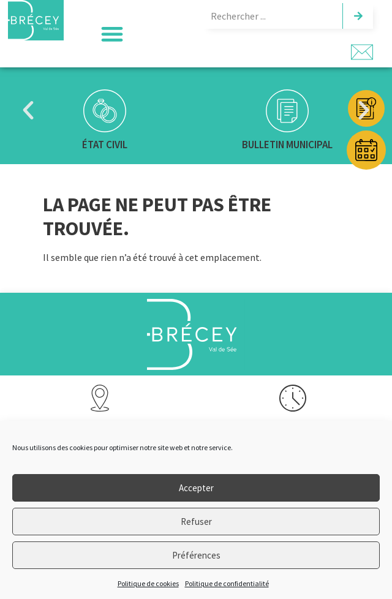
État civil (104, 144)
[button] (111, 34)
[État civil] (104, 110)
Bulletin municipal (287, 144)
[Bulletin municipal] (287, 110)
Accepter (196, 488)
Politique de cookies (148, 583)
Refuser (196, 521)
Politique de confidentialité (227, 583)
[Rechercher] (357, 16)
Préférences (196, 555)
